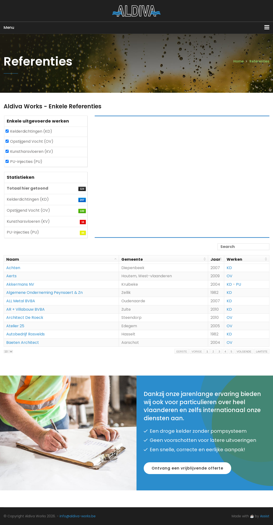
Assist (264, 516)
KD (229, 268)
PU (238, 284)
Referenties (259, 61)
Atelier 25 (15, 326)
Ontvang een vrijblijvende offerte (187, 468)
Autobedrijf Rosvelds (25, 334)
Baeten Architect (22, 342)
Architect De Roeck (24, 317)
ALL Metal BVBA (20, 301)
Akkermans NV (20, 284)
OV (229, 276)
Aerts (11, 276)
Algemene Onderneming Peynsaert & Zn (44, 292)
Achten (13, 268)
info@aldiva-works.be (78, 516)
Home (238, 61)
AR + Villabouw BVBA (25, 309)
